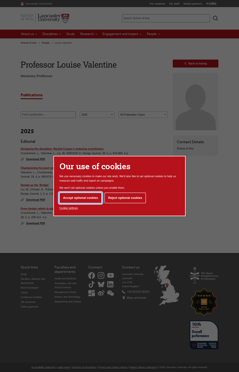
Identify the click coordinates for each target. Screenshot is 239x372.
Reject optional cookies (125, 198)
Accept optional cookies (80, 198)
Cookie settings (68, 208)
